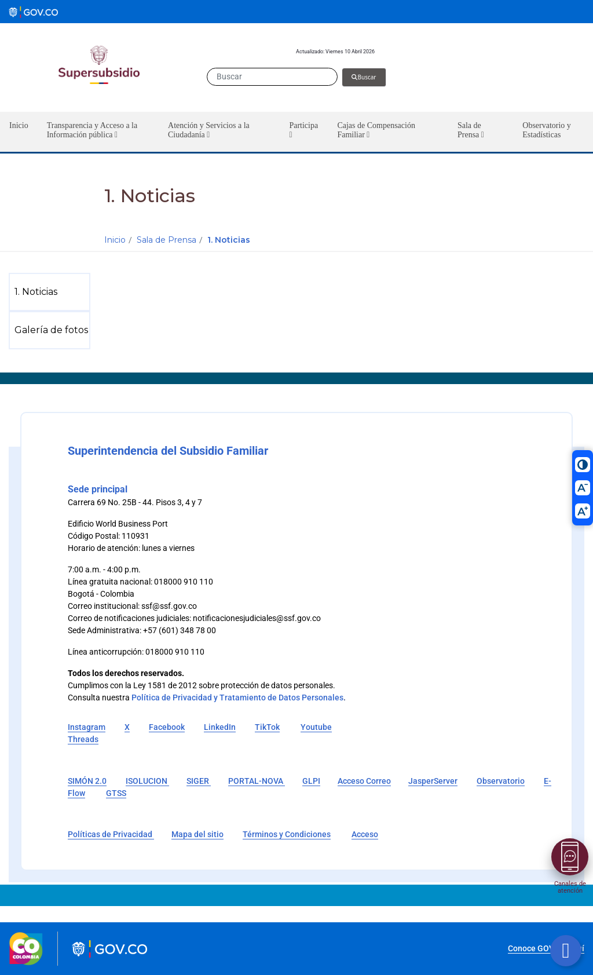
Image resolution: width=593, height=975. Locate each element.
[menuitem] (51, 292)
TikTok (267, 727)
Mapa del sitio (197, 834)
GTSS (116, 793)
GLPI (311, 781)
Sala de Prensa (166, 240)
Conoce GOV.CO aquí (546, 948)
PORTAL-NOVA (256, 781)
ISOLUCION (147, 781)
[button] (98, 132)
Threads (83, 739)
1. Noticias (228, 240)
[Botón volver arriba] (565, 950)
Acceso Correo (364, 781)
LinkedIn (220, 727)
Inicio (115, 240)
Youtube (316, 727)
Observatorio (501, 781)
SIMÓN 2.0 (87, 781)
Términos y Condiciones (287, 834)
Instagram (86, 727)
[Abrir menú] (569, 856)
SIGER (198, 781)
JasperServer (432, 781)
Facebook (167, 727)
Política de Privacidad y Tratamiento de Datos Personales (237, 697)
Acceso (365, 834)
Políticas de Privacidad (111, 834)
